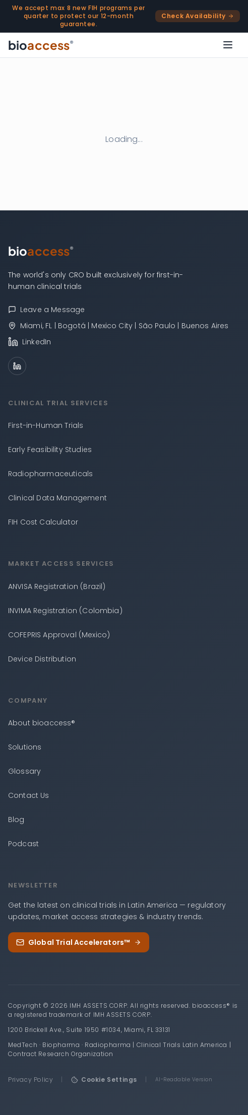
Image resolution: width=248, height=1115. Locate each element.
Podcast (23, 844)
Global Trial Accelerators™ (78, 942)
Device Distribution (42, 659)
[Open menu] (228, 45)
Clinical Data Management (57, 498)
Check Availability (197, 16)
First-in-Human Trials (45, 425)
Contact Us (28, 795)
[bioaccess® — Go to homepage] (41, 45)
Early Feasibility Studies (50, 449)
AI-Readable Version (184, 1079)
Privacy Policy (30, 1079)
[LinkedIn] (17, 366)
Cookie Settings (104, 1079)
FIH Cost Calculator (43, 522)
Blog (16, 819)
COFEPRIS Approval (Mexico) (59, 635)
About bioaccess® (42, 723)
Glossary (24, 771)
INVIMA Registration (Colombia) (65, 611)
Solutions (24, 747)
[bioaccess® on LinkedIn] (124, 342)
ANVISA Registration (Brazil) (56, 586)
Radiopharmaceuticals (50, 474)
